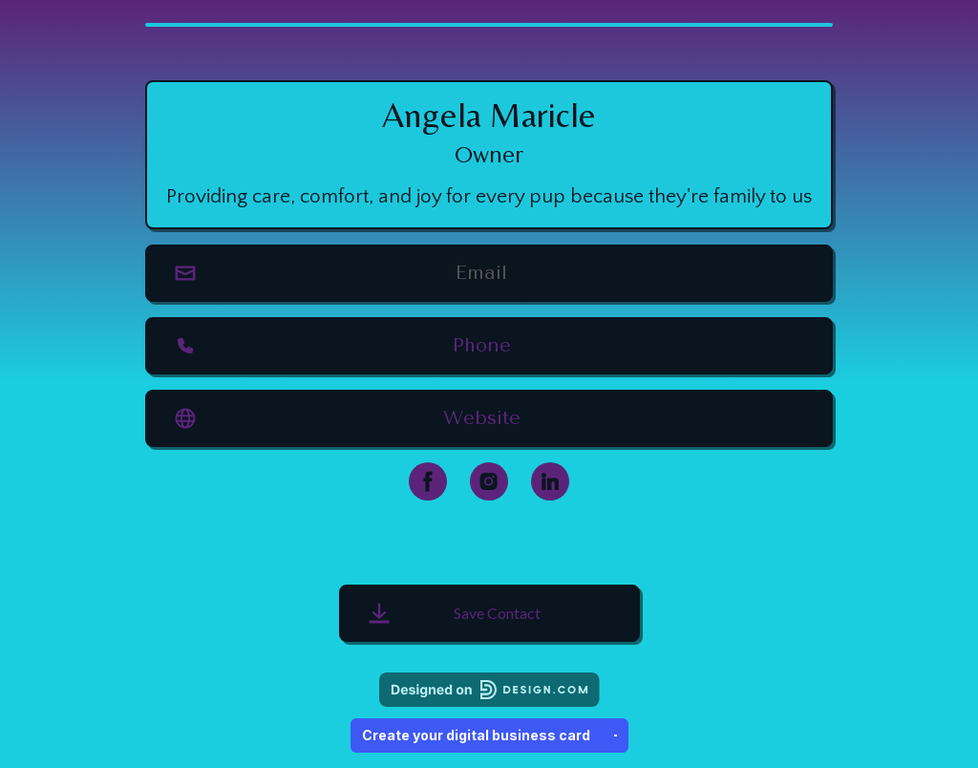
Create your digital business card (489, 735)
